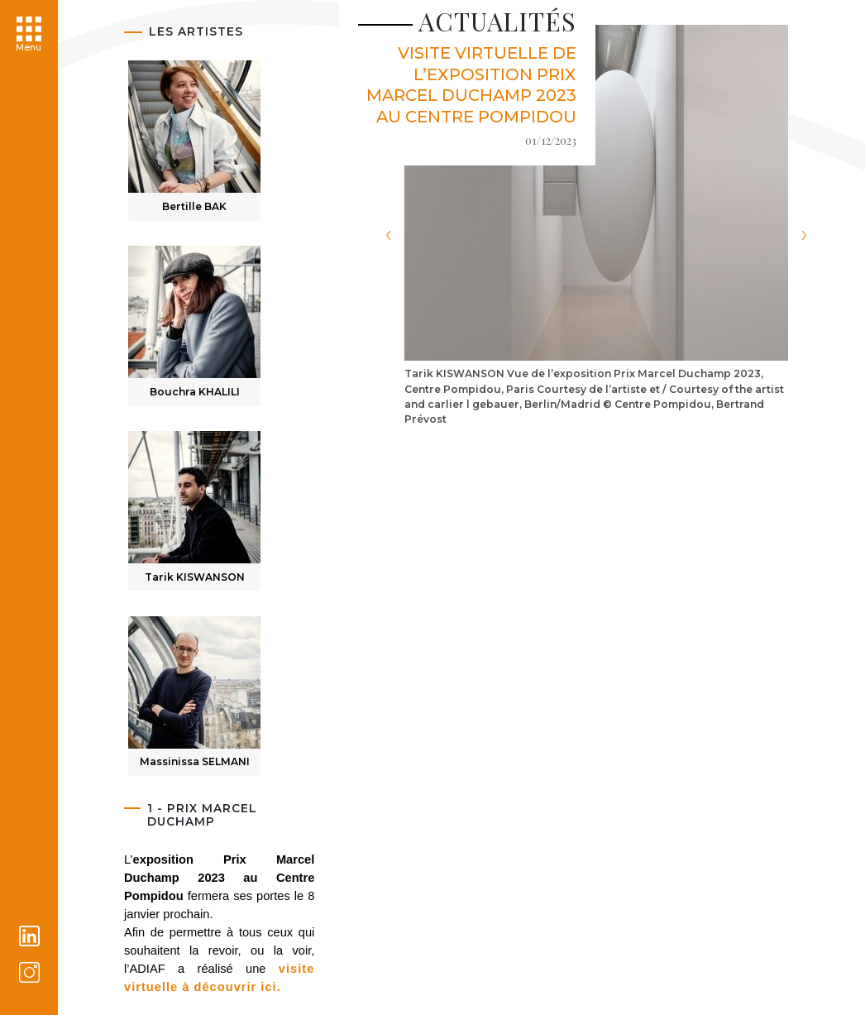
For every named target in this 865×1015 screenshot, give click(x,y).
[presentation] (388, 234)
